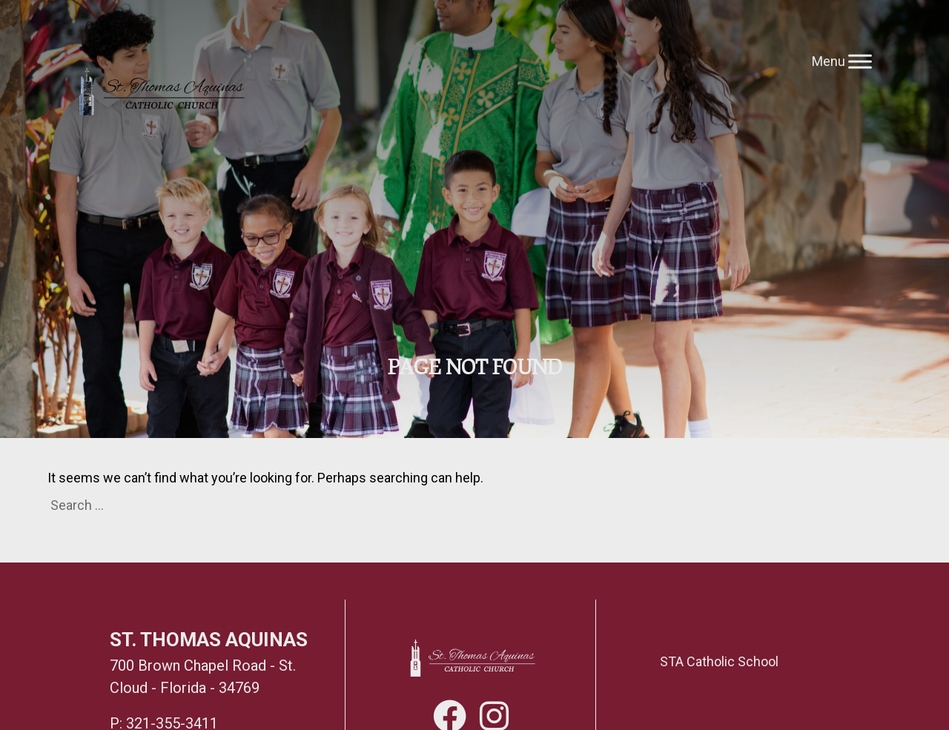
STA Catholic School (719, 661)
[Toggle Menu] (860, 61)
